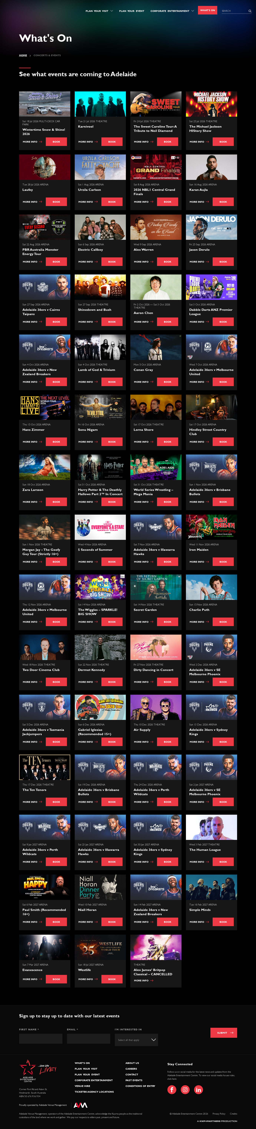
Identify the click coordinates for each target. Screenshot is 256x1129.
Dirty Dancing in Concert (153, 669)
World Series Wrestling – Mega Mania (153, 491)
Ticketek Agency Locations (94, 1091)
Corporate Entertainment (170, 11)
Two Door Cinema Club (41, 669)
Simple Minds (200, 909)
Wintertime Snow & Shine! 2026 (43, 131)
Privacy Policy (219, 1114)
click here (171, 1079)
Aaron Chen (143, 312)
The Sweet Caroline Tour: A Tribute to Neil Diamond (155, 128)
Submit (222, 1032)
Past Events (133, 1080)
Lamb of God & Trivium (96, 369)
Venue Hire (82, 1086)
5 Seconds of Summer (95, 549)
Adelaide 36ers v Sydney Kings (208, 731)
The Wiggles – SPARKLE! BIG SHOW (97, 611)
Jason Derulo (199, 249)
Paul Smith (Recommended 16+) (44, 911)
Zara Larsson (32, 489)
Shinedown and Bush (94, 309)
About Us (132, 1063)
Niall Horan (87, 909)
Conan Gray (143, 369)
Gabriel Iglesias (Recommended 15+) (94, 731)
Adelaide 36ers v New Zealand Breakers (39, 371)
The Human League (205, 849)
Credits (233, 1114)
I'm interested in (128, 1029)
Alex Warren (144, 249)
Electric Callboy (90, 249)
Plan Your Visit (97, 11)
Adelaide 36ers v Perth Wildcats (151, 791)
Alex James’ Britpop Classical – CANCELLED (153, 972)
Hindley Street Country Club (207, 431)
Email (72, 1029)
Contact (131, 1074)
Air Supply (142, 729)
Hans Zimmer (33, 429)
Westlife (84, 969)
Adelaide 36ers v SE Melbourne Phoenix (204, 672)
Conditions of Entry (140, 1086)
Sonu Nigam (88, 429)
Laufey (27, 189)
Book (56, 141)
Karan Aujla (198, 189)
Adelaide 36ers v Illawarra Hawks (154, 551)
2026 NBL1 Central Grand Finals (154, 191)
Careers (131, 1068)
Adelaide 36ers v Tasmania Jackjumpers (43, 731)
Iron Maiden (199, 549)
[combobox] (136, 1040)
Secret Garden (145, 609)
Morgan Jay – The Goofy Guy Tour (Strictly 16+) (41, 551)
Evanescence (32, 969)
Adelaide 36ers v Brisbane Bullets (209, 491)
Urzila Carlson (89, 189)
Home (23, 55)
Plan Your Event (131, 11)
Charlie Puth (199, 609)
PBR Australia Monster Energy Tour (40, 251)
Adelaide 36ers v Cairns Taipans (41, 311)
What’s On (82, 1063)
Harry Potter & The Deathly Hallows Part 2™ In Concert (100, 491)
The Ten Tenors (34, 789)
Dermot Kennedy (91, 669)
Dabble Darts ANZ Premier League (210, 311)
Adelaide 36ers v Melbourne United (211, 371)
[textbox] (132, 1040)
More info (32, 141)
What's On (207, 10)
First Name (29, 1029)
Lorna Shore (143, 429)
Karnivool (85, 126)
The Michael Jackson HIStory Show (205, 128)
